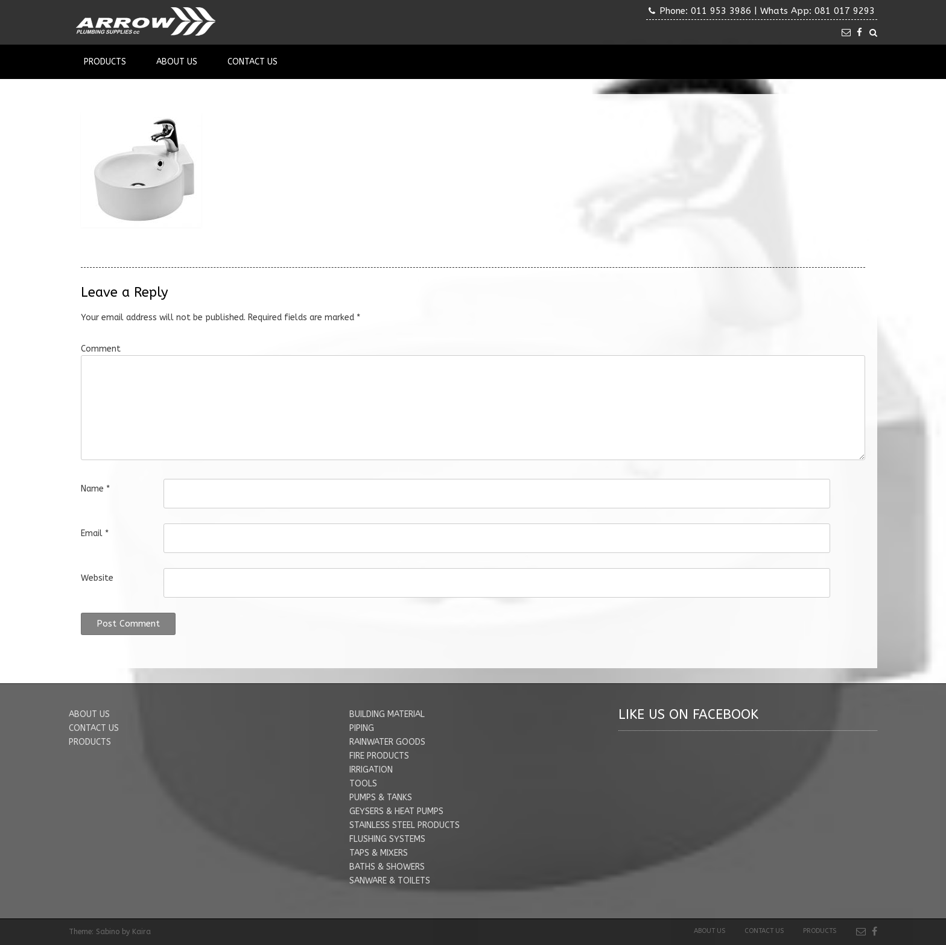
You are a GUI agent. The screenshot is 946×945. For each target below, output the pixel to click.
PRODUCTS (90, 742)
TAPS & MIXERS (378, 853)
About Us (176, 62)
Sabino (107, 932)
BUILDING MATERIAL (387, 714)
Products (105, 62)
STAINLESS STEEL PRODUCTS (404, 825)
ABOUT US (89, 714)
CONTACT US (94, 728)
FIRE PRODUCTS (379, 756)
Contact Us (252, 62)
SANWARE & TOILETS (389, 881)
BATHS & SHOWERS (387, 867)
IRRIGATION (371, 770)
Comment (101, 349)
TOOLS (363, 784)
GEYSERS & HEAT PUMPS (396, 811)
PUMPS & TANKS (380, 797)
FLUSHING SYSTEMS (387, 839)
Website (97, 578)
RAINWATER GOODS (387, 742)
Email (95, 533)
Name (95, 489)
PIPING (361, 728)
